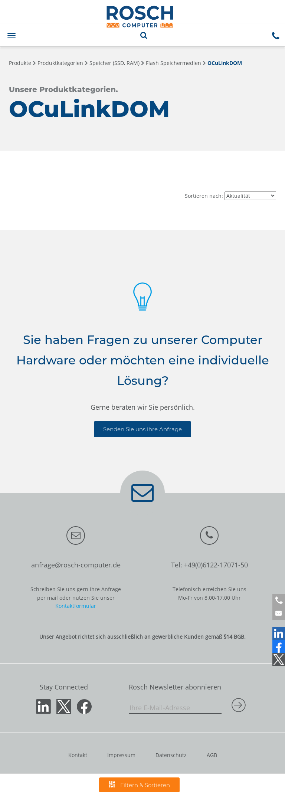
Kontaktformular (75, 605)
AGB (212, 755)
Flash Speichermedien (173, 62)
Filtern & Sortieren (139, 785)
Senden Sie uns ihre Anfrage (142, 429)
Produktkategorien (60, 62)
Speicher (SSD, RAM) (114, 62)
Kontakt (77, 755)
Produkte (20, 62)
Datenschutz (171, 755)
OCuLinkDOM (224, 62)
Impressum (121, 755)
